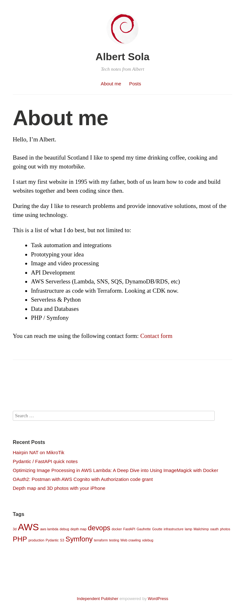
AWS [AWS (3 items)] (28, 527)
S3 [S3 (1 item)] (62, 540)
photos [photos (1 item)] (225, 529)
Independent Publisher (97, 598)
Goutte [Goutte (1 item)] (157, 529)
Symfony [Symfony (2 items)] (79, 539)
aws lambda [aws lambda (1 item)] (49, 529)
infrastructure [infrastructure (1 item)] (173, 529)
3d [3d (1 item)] (15, 529)
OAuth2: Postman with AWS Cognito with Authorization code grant (83, 479)
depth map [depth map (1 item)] (78, 529)
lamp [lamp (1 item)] (188, 529)
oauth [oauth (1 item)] (214, 529)
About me (111, 83)
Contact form (156, 336)
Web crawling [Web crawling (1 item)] (131, 540)
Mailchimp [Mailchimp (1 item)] (201, 529)
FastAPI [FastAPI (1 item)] (129, 529)
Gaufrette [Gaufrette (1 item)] (144, 529)
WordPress (158, 598)
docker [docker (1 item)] (117, 529)
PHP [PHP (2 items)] (20, 539)
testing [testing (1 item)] (114, 540)
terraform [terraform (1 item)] (101, 540)
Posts (135, 83)
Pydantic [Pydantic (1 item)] (52, 540)
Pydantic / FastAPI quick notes (45, 461)
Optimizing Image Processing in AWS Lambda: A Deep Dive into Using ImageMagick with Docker (115, 470)
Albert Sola (123, 56)
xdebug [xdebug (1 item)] (147, 540)
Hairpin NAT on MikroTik (38, 452)
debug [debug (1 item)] (64, 529)
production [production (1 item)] (36, 540)
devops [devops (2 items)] (99, 528)
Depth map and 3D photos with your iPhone (59, 488)
